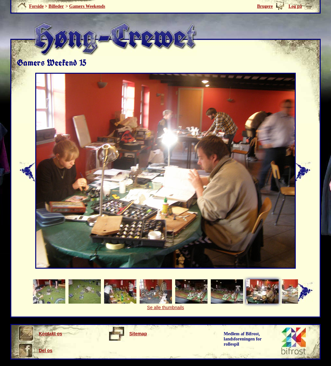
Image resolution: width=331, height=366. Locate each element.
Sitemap (127, 334)
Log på (295, 6)
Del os (35, 350)
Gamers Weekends (87, 6)
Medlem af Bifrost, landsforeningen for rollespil (243, 339)
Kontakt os (40, 334)
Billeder (56, 6)
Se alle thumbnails (165, 307)
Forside (36, 6)
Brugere (265, 6)
